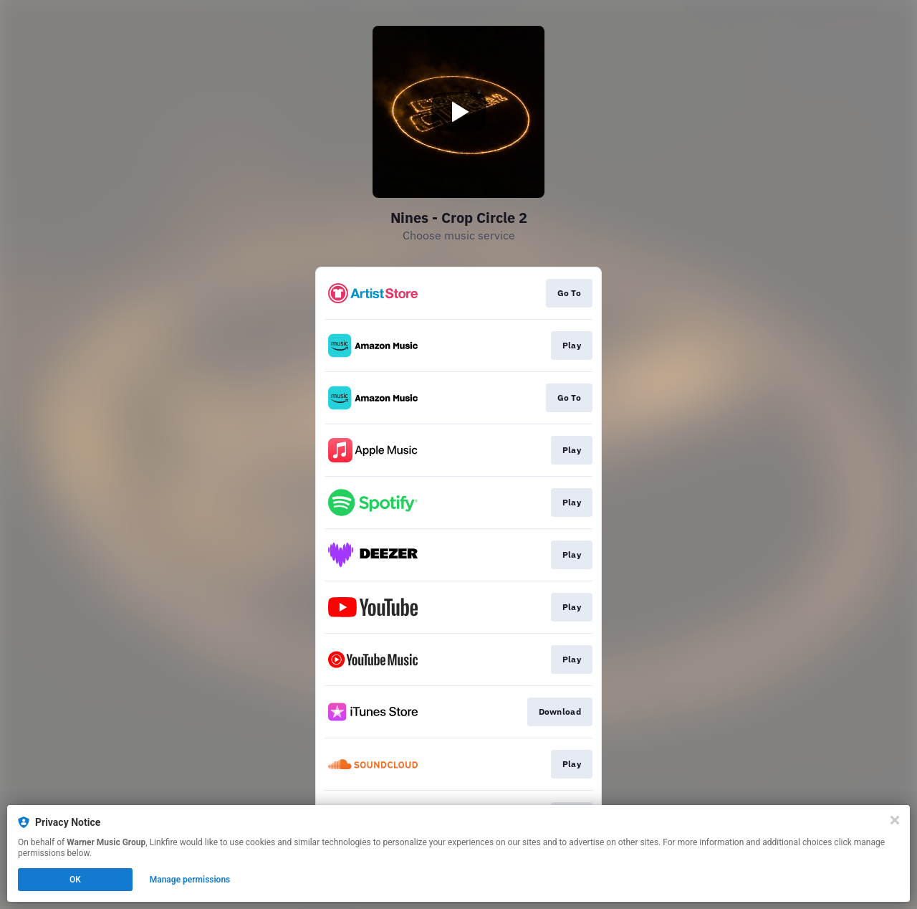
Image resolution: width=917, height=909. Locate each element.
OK (75, 880)
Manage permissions (190, 880)
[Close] (894, 820)
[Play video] (458, 112)
